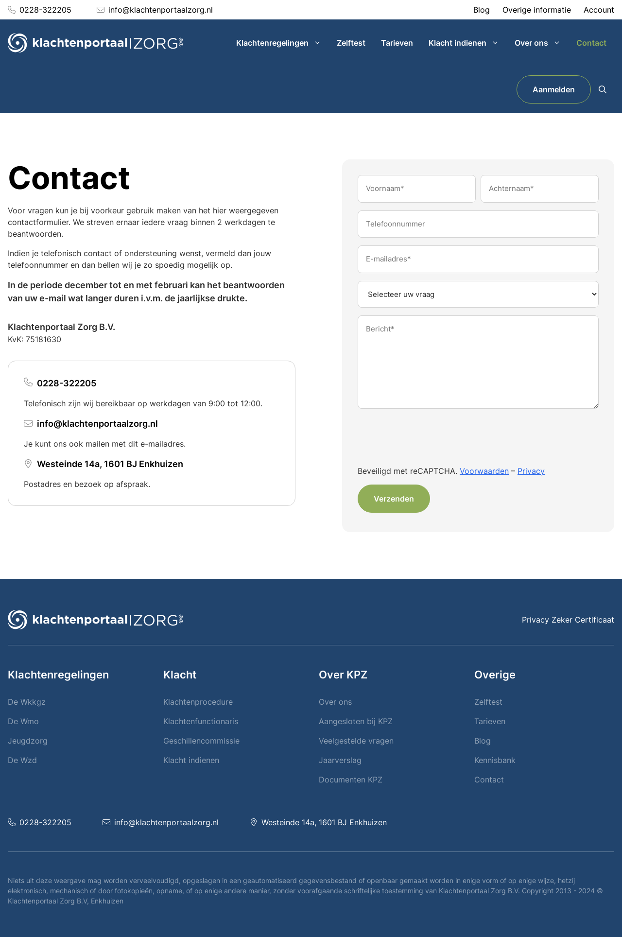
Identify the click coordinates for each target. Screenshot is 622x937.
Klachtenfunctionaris (200, 721)
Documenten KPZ (350, 779)
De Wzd (22, 760)
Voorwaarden (484, 471)
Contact (591, 43)
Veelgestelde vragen (356, 741)
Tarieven (397, 43)
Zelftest (351, 43)
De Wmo (23, 721)
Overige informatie (536, 10)
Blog (481, 10)
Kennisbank (495, 760)
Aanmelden (554, 89)
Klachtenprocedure (198, 702)
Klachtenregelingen (282, 42)
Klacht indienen (468, 42)
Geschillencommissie (201, 741)
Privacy (531, 471)
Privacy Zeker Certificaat (568, 620)
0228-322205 (45, 10)
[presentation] (431, 438)
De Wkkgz (27, 702)
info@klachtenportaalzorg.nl (160, 10)
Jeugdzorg (28, 741)
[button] (602, 89)
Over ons (542, 42)
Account (599, 10)
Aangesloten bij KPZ (356, 721)
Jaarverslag (340, 760)
